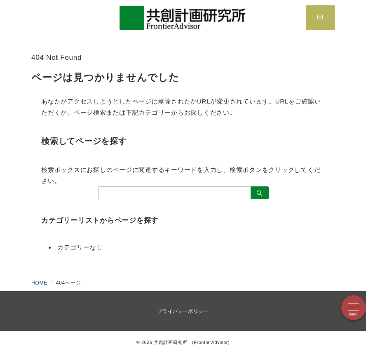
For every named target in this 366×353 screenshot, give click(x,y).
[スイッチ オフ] (320, 17)
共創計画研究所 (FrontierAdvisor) (192, 342)
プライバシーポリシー (183, 311)
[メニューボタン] (353, 307)
